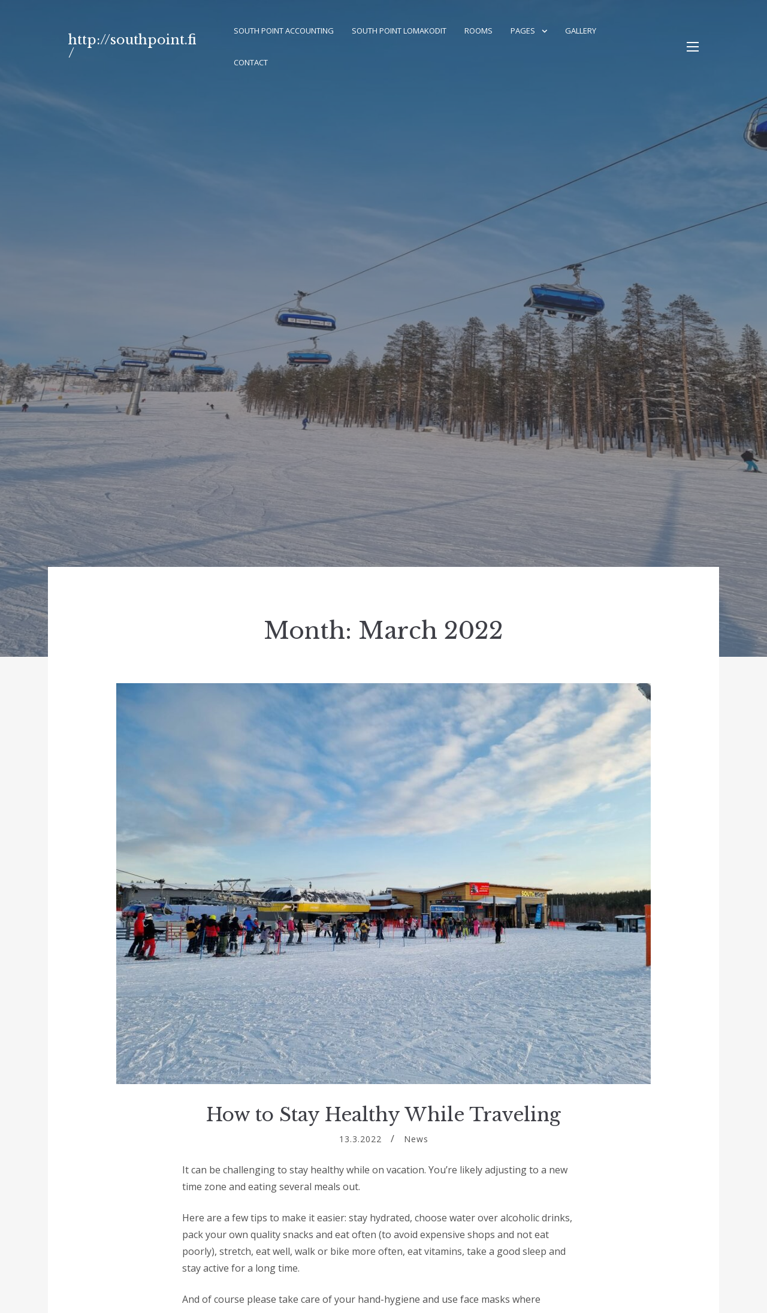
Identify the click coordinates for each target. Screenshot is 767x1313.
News (416, 1139)
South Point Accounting (284, 30)
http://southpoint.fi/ (132, 46)
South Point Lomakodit (399, 30)
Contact (251, 62)
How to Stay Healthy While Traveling (383, 1114)
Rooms (478, 30)
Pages (523, 30)
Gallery (580, 30)
